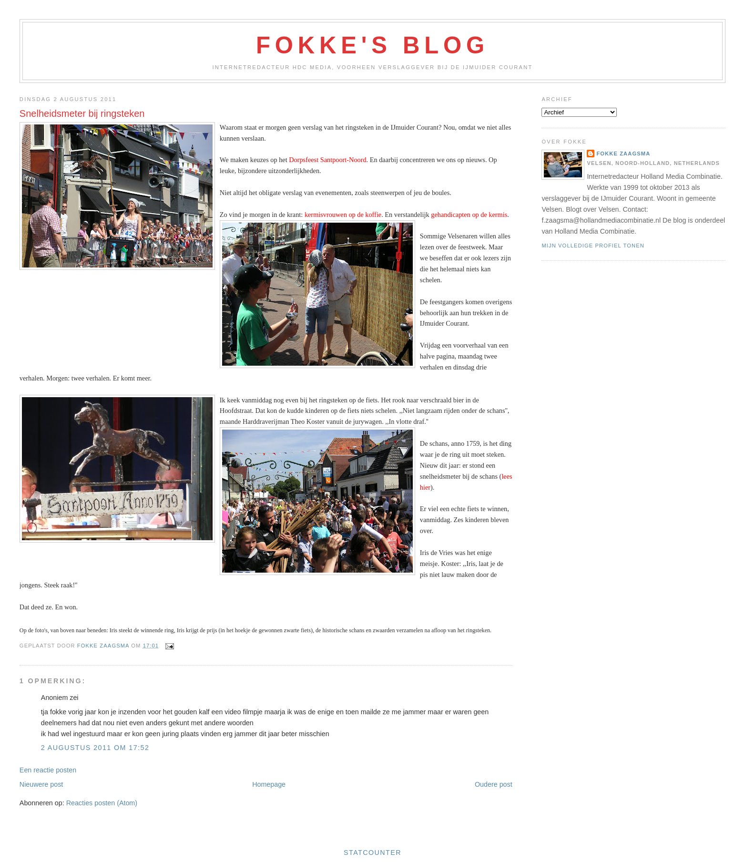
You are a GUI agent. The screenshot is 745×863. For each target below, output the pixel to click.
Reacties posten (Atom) (101, 803)
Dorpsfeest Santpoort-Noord (327, 160)
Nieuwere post (41, 784)
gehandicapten (451, 214)
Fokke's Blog (372, 45)
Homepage (269, 784)
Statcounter (372, 852)
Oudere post (493, 784)
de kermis (493, 214)
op (476, 214)
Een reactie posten (48, 770)
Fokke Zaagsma (623, 153)
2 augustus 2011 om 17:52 (95, 747)
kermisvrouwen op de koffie (343, 214)
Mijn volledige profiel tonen (592, 245)
